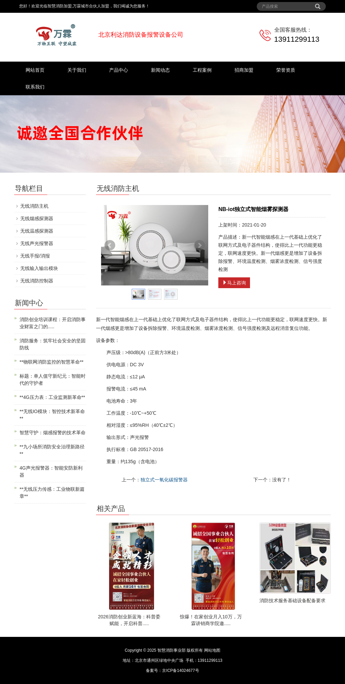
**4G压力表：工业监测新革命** (52, 397)
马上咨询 (234, 282)
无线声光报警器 (36, 243)
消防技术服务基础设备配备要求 (292, 600)
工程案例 (202, 70)
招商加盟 (243, 70)
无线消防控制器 (36, 280)
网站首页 (35, 70)
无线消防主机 (34, 206)
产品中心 (118, 70)
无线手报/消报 (35, 256)
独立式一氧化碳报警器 (164, 479)
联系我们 (35, 87)
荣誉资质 (285, 70)
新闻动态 (160, 70)
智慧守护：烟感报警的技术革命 (53, 432)
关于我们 (76, 70)
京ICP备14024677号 (180, 670)
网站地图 (212, 650)
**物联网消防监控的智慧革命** (52, 362)
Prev (109, 245)
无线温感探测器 (36, 231)
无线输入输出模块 (39, 268)
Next (199, 245)
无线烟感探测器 (36, 218)
